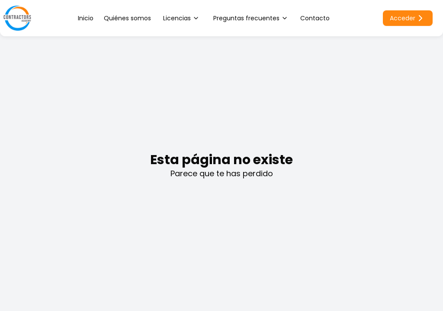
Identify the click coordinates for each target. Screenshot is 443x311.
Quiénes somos (127, 18)
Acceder (408, 18)
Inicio (85, 18)
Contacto (315, 18)
